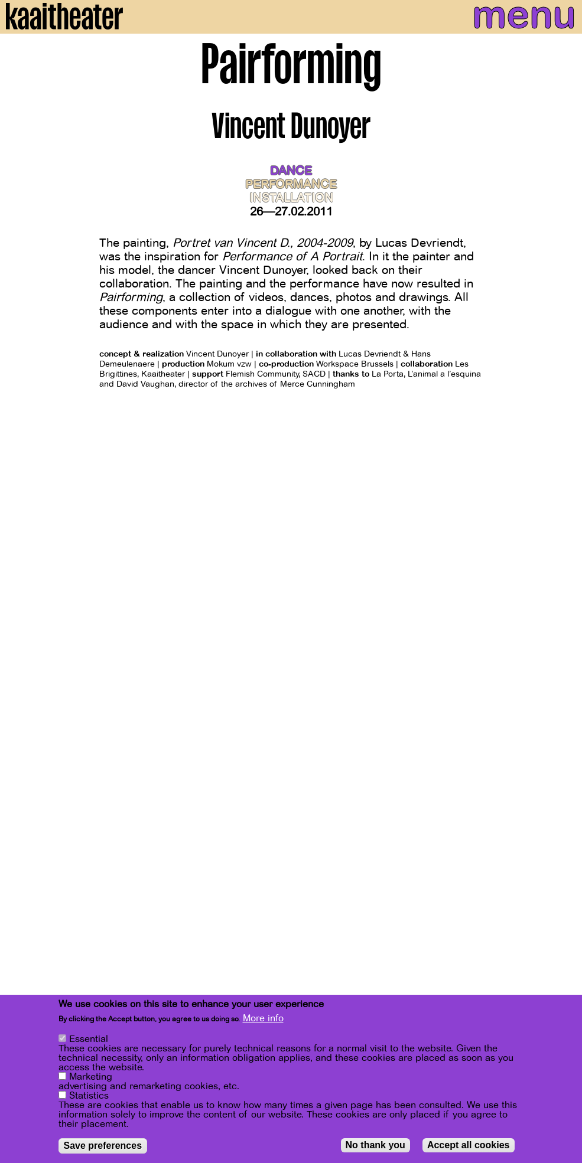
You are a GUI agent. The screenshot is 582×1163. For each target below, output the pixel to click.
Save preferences (103, 1147)
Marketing (90, 1078)
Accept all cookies (468, 1147)
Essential (88, 1041)
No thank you (375, 1147)
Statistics (89, 1097)
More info (263, 1020)
